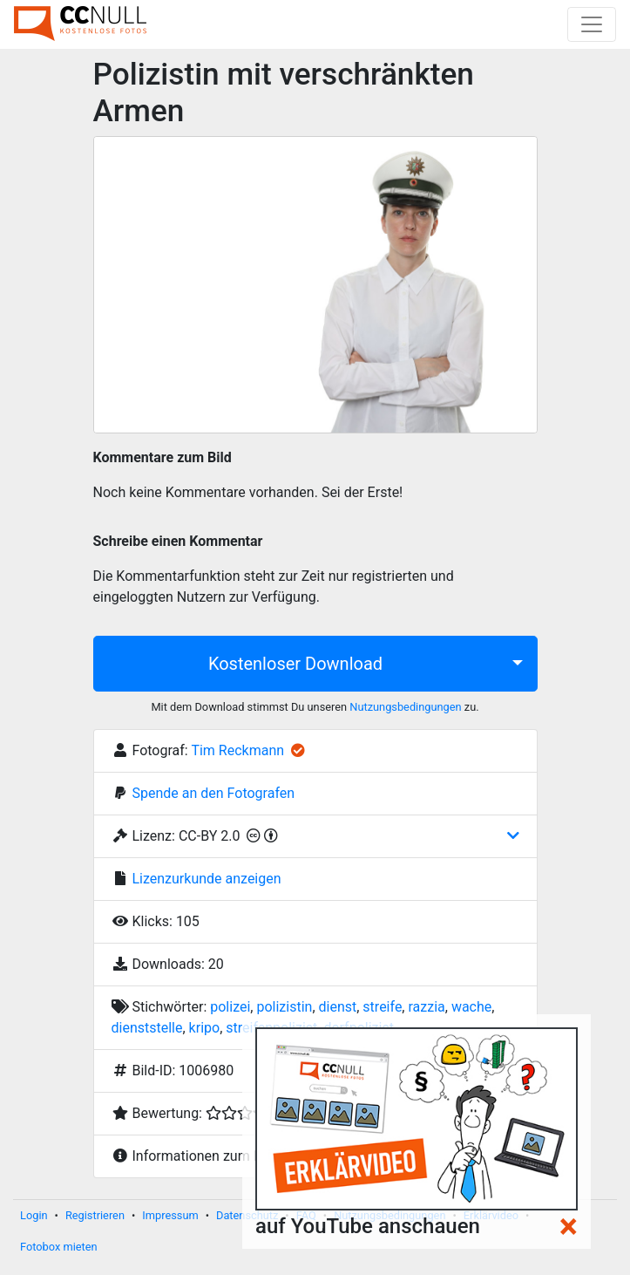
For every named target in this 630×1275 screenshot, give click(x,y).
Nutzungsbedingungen (405, 706)
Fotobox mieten (59, 1246)
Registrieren (95, 1215)
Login (34, 1215)
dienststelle (147, 1027)
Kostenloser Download (295, 663)
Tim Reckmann (237, 750)
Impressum (170, 1215)
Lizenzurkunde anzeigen (206, 878)
